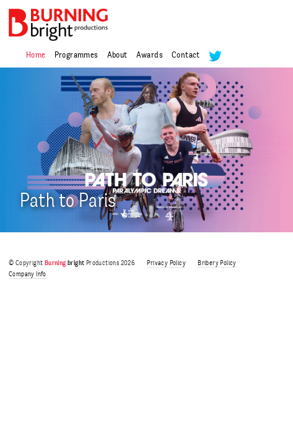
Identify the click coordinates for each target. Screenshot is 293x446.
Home (36, 55)
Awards (149, 55)
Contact (186, 55)
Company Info (27, 274)
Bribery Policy (217, 263)
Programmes (76, 55)
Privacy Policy (166, 263)
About (117, 55)
